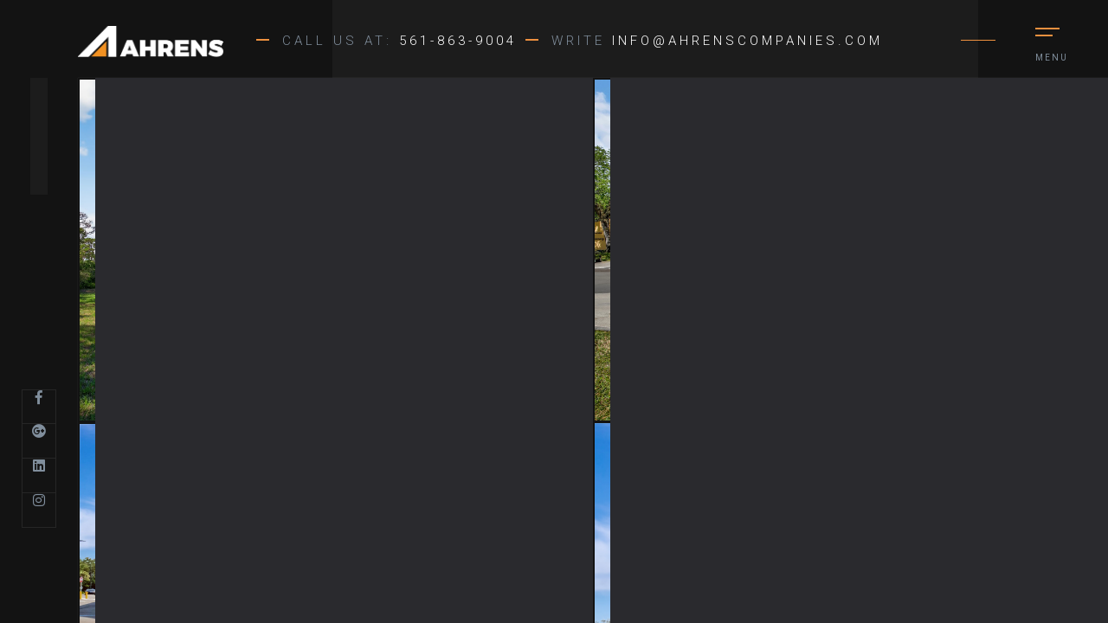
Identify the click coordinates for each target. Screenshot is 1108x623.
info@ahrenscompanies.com (747, 40)
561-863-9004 (458, 40)
